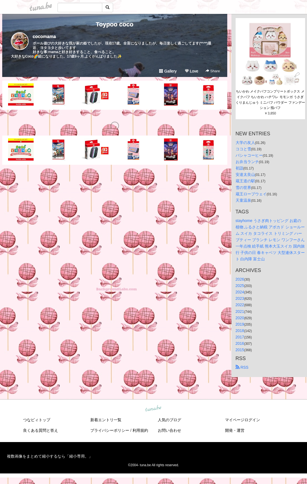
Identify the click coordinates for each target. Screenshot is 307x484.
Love (191, 71)
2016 (240, 343)
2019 (240, 324)
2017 (240, 337)
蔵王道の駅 (245, 181)
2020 (240, 318)
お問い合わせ (169, 430)
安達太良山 (245, 174)
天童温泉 (243, 200)
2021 (240, 311)
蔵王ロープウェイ (251, 194)
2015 (240, 350)
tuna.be (153, 409)
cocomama (44, 36)
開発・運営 (234, 430)
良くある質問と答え (40, 430)
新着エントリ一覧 (105, 420)
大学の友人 (245, 142)
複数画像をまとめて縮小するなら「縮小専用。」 (50, 456)
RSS (242, 367)
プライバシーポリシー (109, 430)
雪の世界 (243, 187)
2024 (240, 292)
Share (213, 71)
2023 (240, 298)
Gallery (167, 71)
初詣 (239, 168)
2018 (240, 330)
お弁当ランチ (247, 161)
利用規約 (140, 430)
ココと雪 (243, 149)
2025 (240, 285)
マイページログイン (242, 420)
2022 (240, 305)
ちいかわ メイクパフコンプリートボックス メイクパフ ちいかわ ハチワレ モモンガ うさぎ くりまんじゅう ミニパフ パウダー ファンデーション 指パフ (270, 99)
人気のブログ (169, 420)
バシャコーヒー (249, 155)
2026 (240, 279)
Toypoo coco (114, 24)
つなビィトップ (36, 420)
